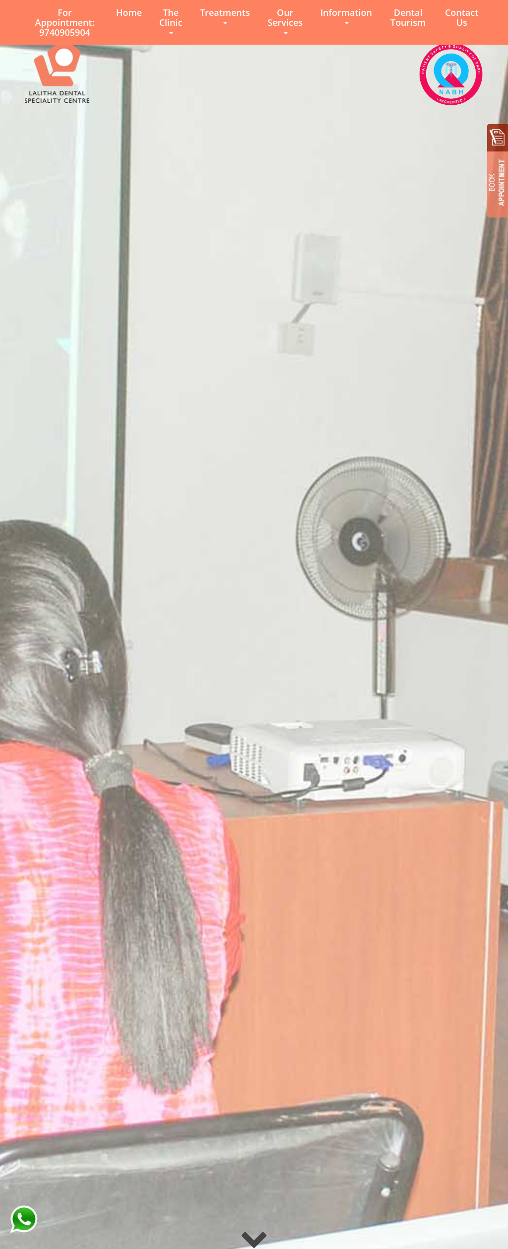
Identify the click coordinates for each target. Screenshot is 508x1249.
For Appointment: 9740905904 (65, 22)
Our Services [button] (285, 20)
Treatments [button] (225, 15)
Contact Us (461, 17)
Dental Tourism (408, 17)
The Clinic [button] (171, 20)
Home (129, 12)
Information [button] (346, 15)
